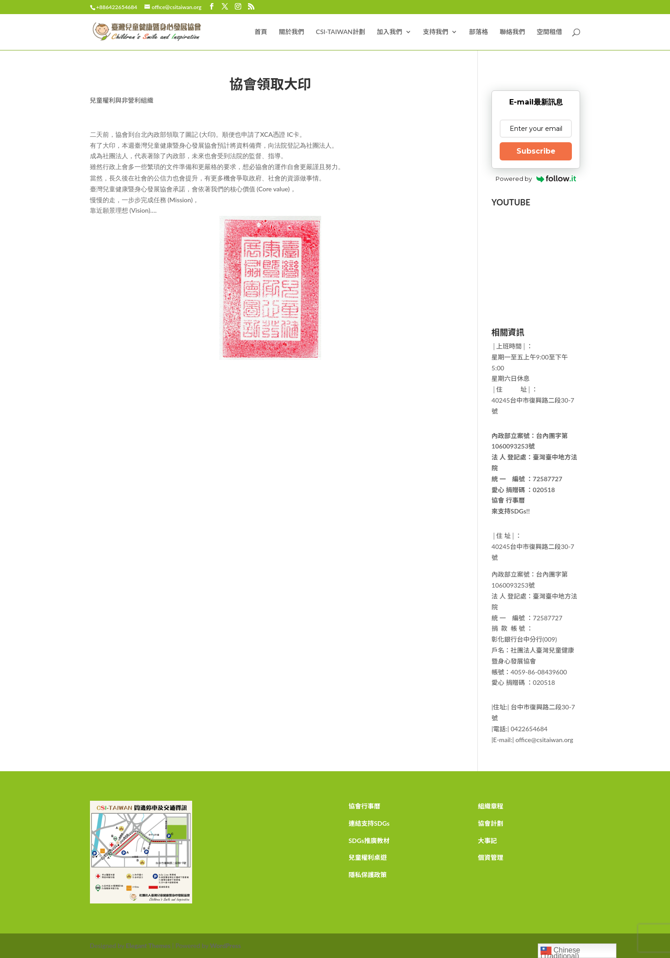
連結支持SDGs (369, 823)
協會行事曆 (364, 806)
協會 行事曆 (508, 500)
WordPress (225, 945)
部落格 (478, 32)
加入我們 (389, 32)
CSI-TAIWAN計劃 (340, 32)
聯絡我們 (512, 32)
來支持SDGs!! (510, 511)
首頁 (260, 32)
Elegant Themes (148, 945)
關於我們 (291, 32)
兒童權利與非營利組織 (122, 100)
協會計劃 (490, 823)
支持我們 (435, 32)
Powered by (536, 178)
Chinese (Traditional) (560, 951)
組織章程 (490, 806)
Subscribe (536, 151)
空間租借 (549, 32)
